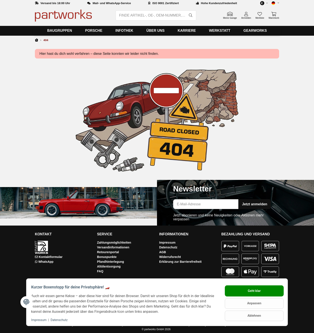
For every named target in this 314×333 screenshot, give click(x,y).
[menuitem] (59, 31)
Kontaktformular (51, 257)
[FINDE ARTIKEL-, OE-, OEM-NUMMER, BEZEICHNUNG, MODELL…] (151, 15)
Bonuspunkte (106, 257)
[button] (273, 3)
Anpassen (252, 303)
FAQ (100, 271)
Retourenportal (108, 252)
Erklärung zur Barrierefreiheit (180, 261)
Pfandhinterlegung (110, 261)
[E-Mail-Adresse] (206, 204)
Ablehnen (252, 314)
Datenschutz (168, 247)
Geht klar (252, 292)
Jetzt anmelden (254, 204)
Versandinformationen (113, 247)
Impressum (167, 242)
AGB (162, 252)
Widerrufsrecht (170, 257)
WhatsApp (45, 261)
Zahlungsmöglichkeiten (114, 242)
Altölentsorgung (109, 266)
